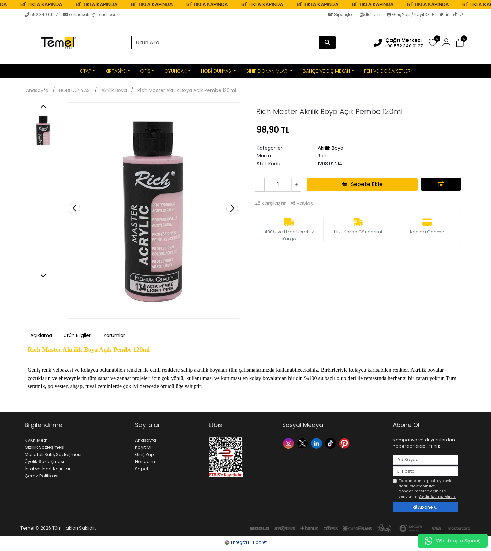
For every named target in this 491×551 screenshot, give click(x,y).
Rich (323, 155)
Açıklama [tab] (41, 335)
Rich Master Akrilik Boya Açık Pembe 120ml (186, 90)
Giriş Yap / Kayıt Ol (409, 14)
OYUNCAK (175, 70)
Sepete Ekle (362, 184)
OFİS (145, 70)
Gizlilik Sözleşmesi (44, 447)
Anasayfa (37, 90)
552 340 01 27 (41, 14)
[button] (446, 42)
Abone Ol (426, 507)
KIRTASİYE (115, 70)
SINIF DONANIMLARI (267, 70)
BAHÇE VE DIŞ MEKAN (326, 70)
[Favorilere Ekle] (441, 184)
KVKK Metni (37, 440)
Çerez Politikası (41, 476)
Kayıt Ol (143, 447)
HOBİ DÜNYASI (216, 70)
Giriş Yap (144, 454)
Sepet (141, 468)
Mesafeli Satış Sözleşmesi (53, 454)
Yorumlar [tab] (114, 335)
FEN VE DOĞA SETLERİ (388, 70)
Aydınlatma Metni (437, 496)
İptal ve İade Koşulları (48, 468)
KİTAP (85, 70)
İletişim (370, 14)
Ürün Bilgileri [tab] (78, 335)
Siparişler (341, 14)
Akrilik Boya (114, 90)
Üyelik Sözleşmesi (44, 461)
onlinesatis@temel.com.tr (92, 14)
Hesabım (145, 461)
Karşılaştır (270, 203)
